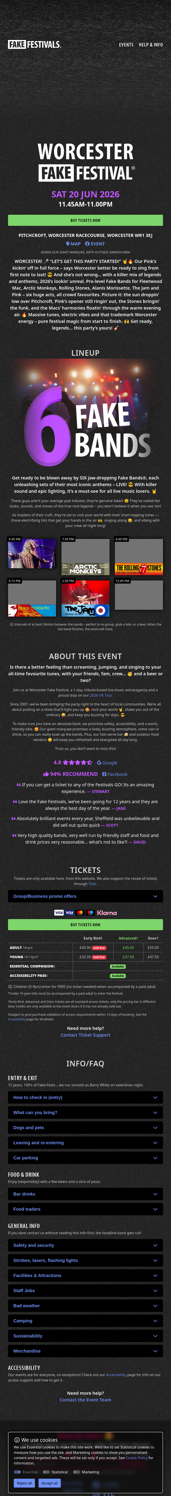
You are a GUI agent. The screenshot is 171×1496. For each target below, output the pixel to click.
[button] (85, 896)
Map (73, 244)
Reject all (24, 1483)
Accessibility (17, 1019)
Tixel (92, 883)
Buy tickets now (85, 220)
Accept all (50, 1483)
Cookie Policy (137, 1457)
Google (107, 762)
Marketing (90, 1472)
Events (126, 44)
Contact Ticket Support (85, 1035)
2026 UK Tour (101, 695)
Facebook (115, 774)
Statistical (60, 1472)
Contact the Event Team (85, 1400)
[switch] (46, 1472)
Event (95, 244)
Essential (30, 1472)
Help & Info (151, 44)
